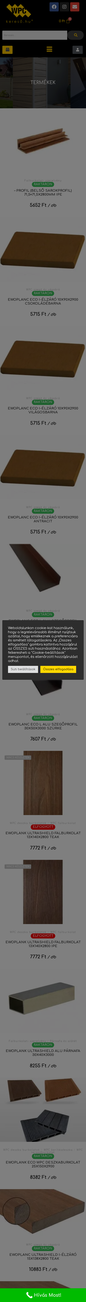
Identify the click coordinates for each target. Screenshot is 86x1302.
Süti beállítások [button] (23, 669)
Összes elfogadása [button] (58, 669)
